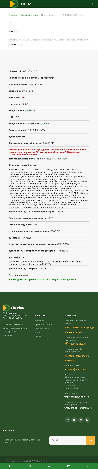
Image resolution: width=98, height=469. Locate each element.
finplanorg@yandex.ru (76, 397)
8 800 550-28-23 (75, 327)
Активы (37, 336)
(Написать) (69, 360)
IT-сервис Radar (42, 328)
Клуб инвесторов (43, 324)
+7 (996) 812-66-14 (76, 355)
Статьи (37, 332)
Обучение (39, 320)
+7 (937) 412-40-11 (76, 369)
